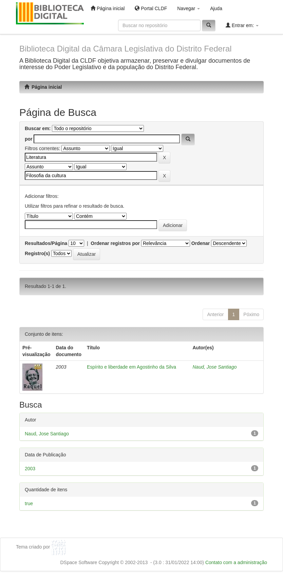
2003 (30, 468)
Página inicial (108, 8)
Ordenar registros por (115, 243)
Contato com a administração (236, 562)
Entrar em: (242, 25)
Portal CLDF (151, 8)
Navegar (188, 8)
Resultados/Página (46, 243)
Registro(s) (37, 253)
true (29, 503)
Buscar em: (38, 128)
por (29, 139)
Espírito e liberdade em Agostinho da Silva (131, 367)
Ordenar (200, 243)
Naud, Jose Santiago (214, 367)
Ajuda (216, 8)
